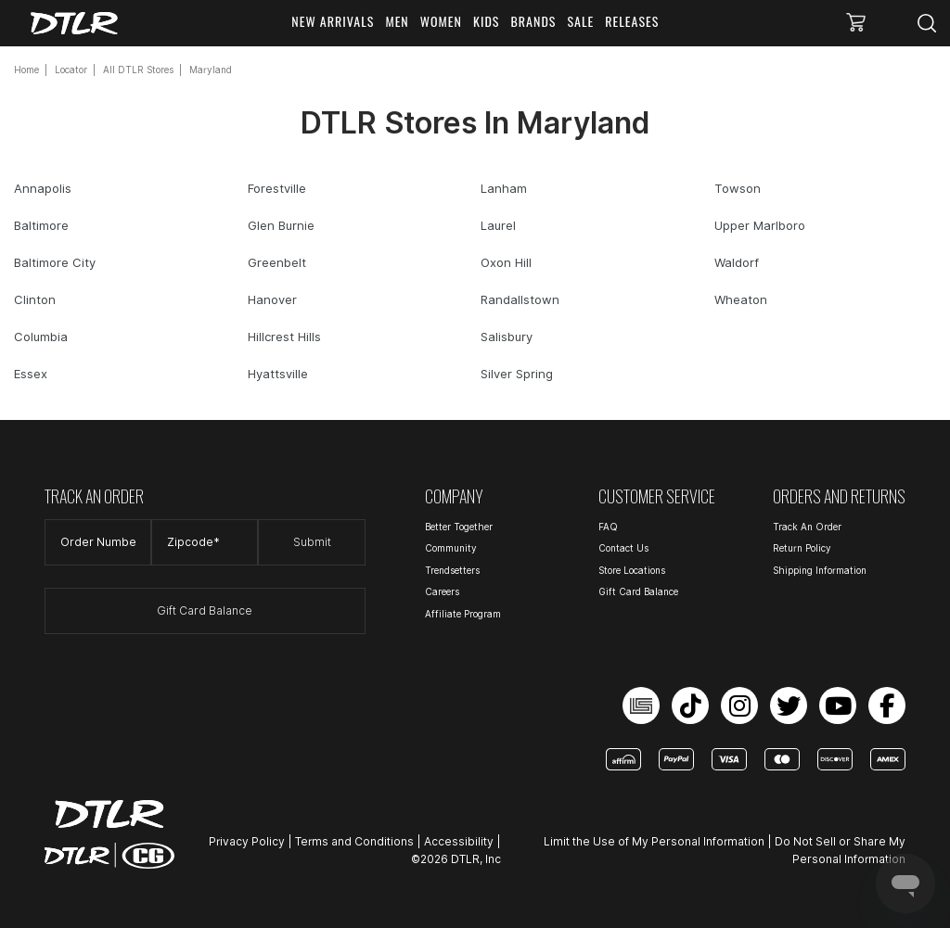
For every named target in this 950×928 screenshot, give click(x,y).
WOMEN (441, 21)
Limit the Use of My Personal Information (654, 841)
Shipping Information (820, 570)
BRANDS (534, 21)
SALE (581, 21)
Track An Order (807, 526)
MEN (396, 21)
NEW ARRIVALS (332, 21)
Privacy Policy (247, 841)
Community (451, 547)
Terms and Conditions (354, 841)
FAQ (608, 526)
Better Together (459, 526)
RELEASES (632, 21)
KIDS (486, 21)
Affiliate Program (463, 613)
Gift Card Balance (204, 610)
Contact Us (623, 547)
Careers (442, 591)
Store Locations (631, 570)
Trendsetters (452, 570)
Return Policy (802, 547)
